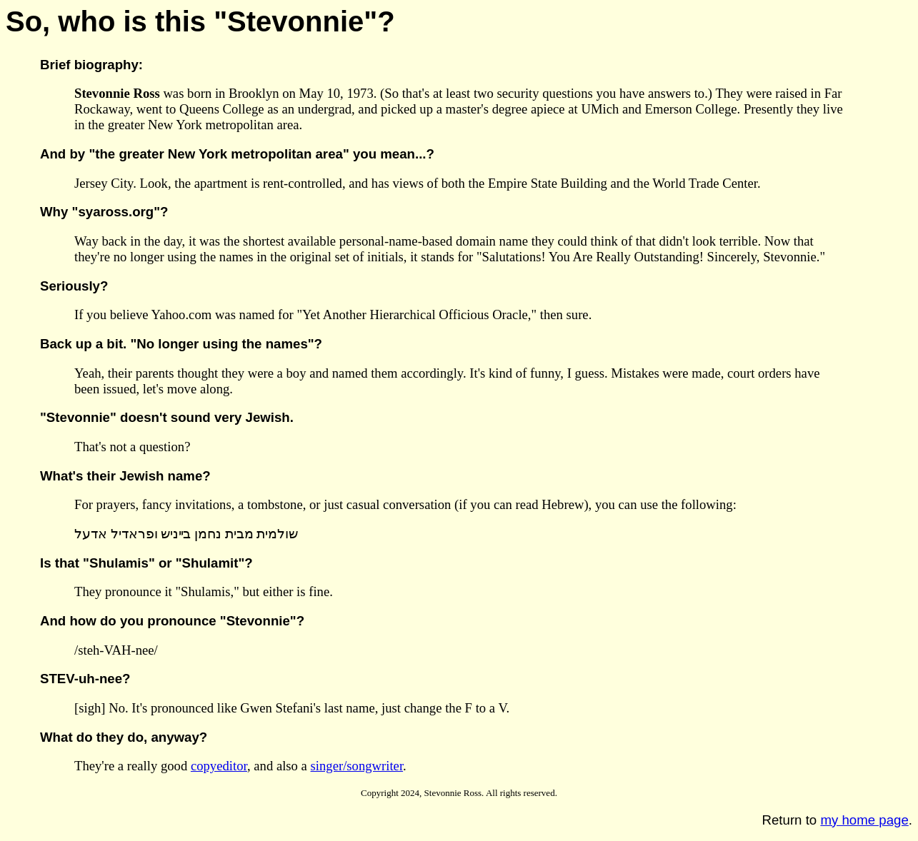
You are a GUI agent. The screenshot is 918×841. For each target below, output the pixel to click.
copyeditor (219, 765)
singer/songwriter (357, 765)
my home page (864, 819)
